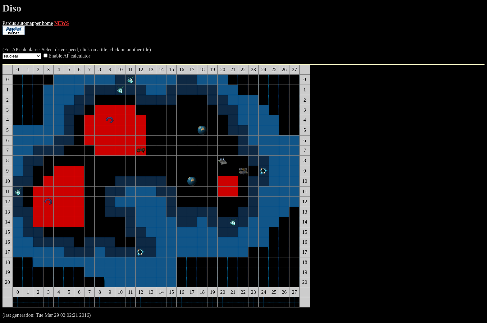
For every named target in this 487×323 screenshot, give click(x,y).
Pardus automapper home (27, 23)
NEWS (61, 23)
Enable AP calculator (69, 55)
